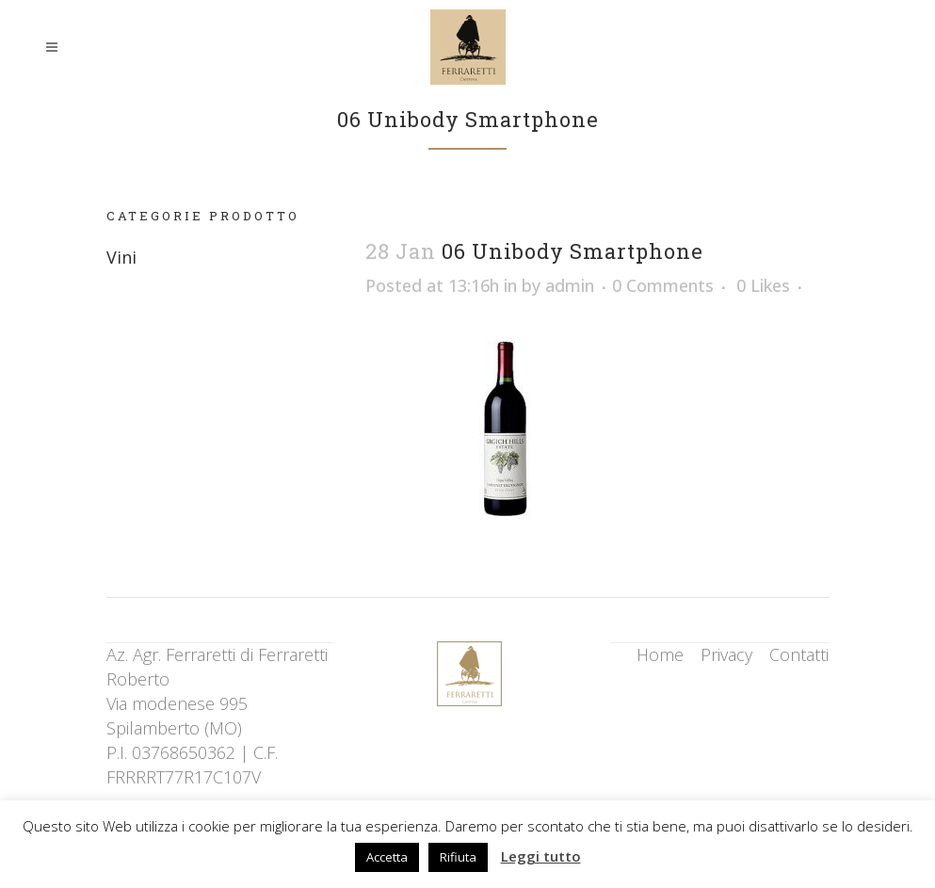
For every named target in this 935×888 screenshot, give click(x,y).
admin (569, 285)
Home (660, 654)
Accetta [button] (387, 856)
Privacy (726, 654)
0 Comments (663, 285)
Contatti (799, 654)
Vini (121, 257)
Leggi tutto (541, 856)
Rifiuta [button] (458, 856)
